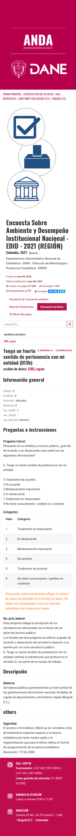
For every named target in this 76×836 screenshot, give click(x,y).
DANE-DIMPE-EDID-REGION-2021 (34, 99)
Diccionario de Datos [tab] (52, 306)
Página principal (12, 94)
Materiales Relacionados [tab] (22, 306)
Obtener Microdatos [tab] (21, 314)
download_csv (45, 350)
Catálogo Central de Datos (39, 94)
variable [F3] (59, 99)
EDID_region (10, 341)
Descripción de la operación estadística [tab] (29, 299)
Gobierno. (33, 253)
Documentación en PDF (18, 290)
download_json (64, 350)
